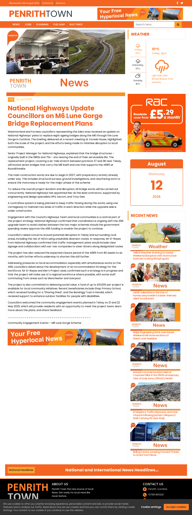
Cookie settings (151, 507)
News (16, 24)
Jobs (28, 24)
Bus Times (76, 24)
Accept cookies (176, 507)
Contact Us (47, 3)
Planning (42, 24)
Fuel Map (59, 24)
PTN (11, 99)
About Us (60, 3)
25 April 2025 (24, 99)
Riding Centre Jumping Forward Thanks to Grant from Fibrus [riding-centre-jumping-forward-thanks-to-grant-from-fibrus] (156, 453)
